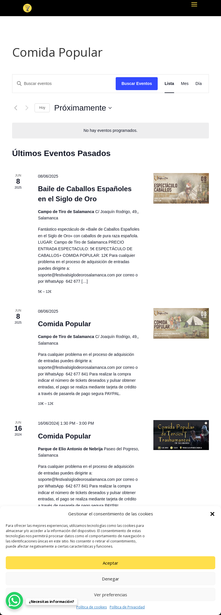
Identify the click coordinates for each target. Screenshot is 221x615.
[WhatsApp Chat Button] (14, 600)
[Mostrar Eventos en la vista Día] (198, 84)
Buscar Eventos (136, 83)
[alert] (110, 130)
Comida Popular (64, 324)
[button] (212, 514)
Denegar (110, 579)
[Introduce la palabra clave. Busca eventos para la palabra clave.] (64, 84)
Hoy (42, 108)
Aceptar (110, 563)
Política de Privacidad (127, 607)
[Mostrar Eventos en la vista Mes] (184, 84)
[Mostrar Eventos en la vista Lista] (169, 84)
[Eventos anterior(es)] (15, 108)
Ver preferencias (110, 594)
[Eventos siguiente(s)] (26, 108)
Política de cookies (91, 607)
